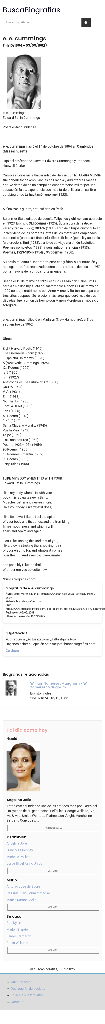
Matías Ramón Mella (21, 900)
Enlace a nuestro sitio (27, 995)
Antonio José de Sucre (23, 886)
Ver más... (53, 871)
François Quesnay (20, 850)
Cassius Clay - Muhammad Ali (28, 893)
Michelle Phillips (18, 857)
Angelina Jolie (17, 843)
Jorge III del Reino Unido (24, 863)
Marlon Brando (17, 929)
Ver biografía (53, 828)
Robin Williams (17, 943)
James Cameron (19, 936)
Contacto (17, 1002)
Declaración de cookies (28, 989)
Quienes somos (22, 982)
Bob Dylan (14, 923)
